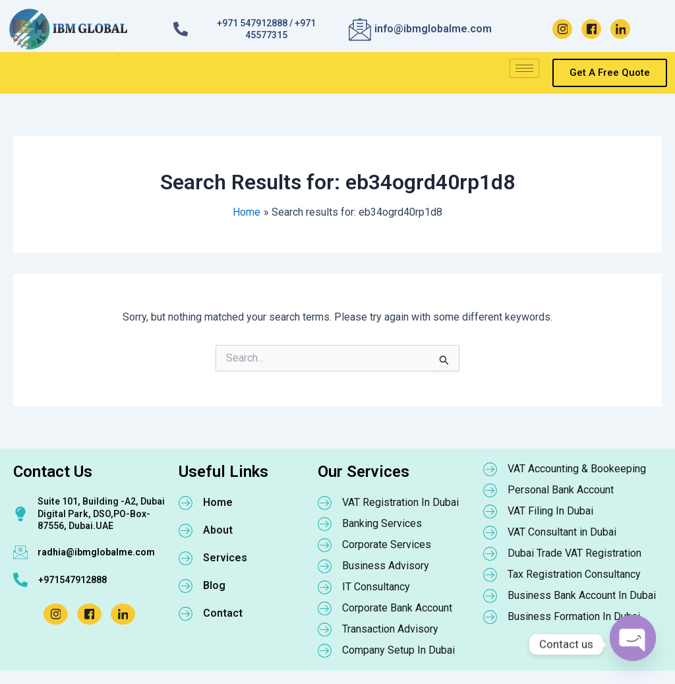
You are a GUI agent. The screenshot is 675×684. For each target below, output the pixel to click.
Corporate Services (386, 544)
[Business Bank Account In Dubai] (490, 595)
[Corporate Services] (325, 545)
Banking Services (382, 523)
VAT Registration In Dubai (400, 502)
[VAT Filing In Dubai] (490, 511)
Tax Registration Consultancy (574, 574)
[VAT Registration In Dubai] (325, 502)
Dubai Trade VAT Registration (574, 553)
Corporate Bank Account (397, 608)
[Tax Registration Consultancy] (490, 574)
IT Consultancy (376, 586)
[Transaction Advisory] (325, 629)
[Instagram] (562, 29)
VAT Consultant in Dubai (562, 532)
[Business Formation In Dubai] (490, 616)
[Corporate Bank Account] (325, 608)
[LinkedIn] (620, 29)
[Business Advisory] (325, 566)
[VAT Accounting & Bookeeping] (490, 469)
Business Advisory (385, 565)
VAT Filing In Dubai (550, 511)
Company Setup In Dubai (398, 650)
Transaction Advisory (390, 629)
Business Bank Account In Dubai (582, 595)
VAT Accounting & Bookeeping (577, 468)
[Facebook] (591, 29)
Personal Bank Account (561, 489)
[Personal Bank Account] (490, 490)
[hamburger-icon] (524, 68)
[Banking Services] (325, 523)
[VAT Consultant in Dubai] (490, 532)
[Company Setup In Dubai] (325, 650)
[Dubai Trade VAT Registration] (490, 553)
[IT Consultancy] (325, 587)
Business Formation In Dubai (574, 616)
